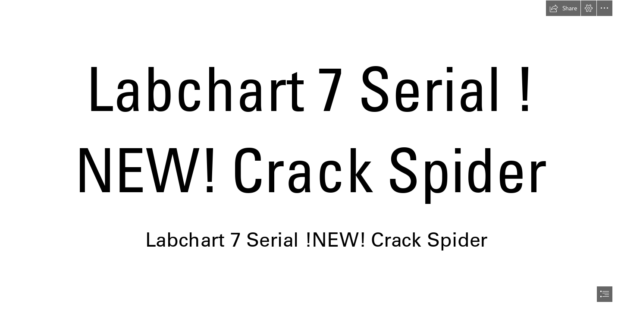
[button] (563, 8)
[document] (310, 155)
